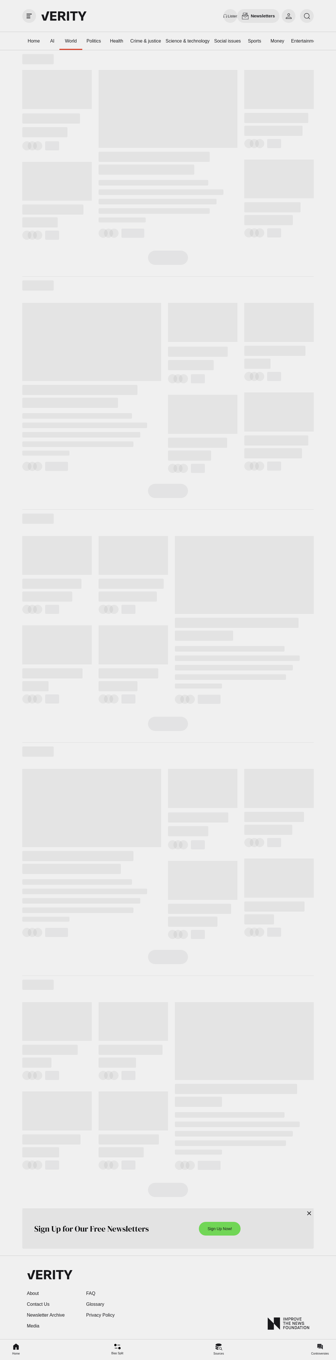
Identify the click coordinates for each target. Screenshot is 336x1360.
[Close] (309, 1213)
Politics (94, 41)
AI (52, 41)
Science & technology (188, 41)
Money (277, 41)
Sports (254, 41)
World (71, 41)
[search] (307, 16)
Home (34, 41)
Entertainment (305, 41)
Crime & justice (145, 41)
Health (116, 41)
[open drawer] (29, 16)
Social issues (227, 41)
